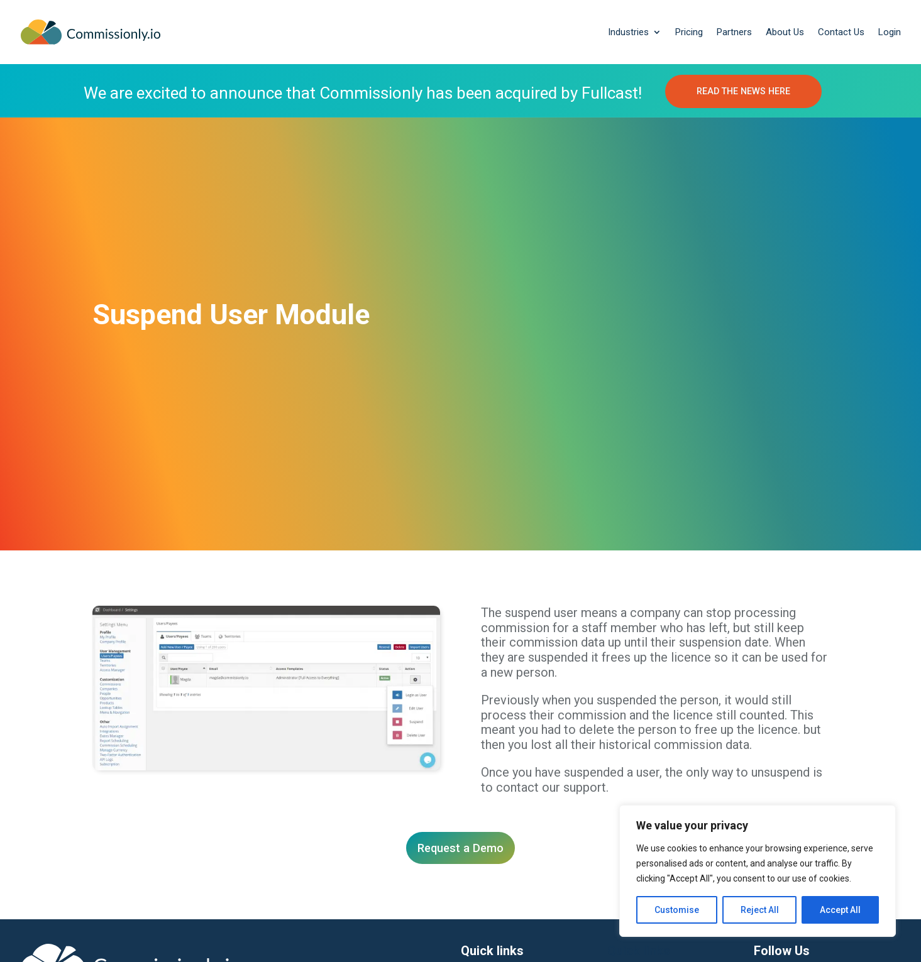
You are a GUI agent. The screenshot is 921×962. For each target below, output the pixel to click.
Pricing (689, 32)
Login (889, 32)
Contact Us (841, 32)
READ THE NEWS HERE (744, 91)
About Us (785, 32)
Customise (676, 910)
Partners (734, 32)
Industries (628, 32)
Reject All (760, 910)
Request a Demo (460, 850)
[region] (757, 871)
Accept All (840, 910)
